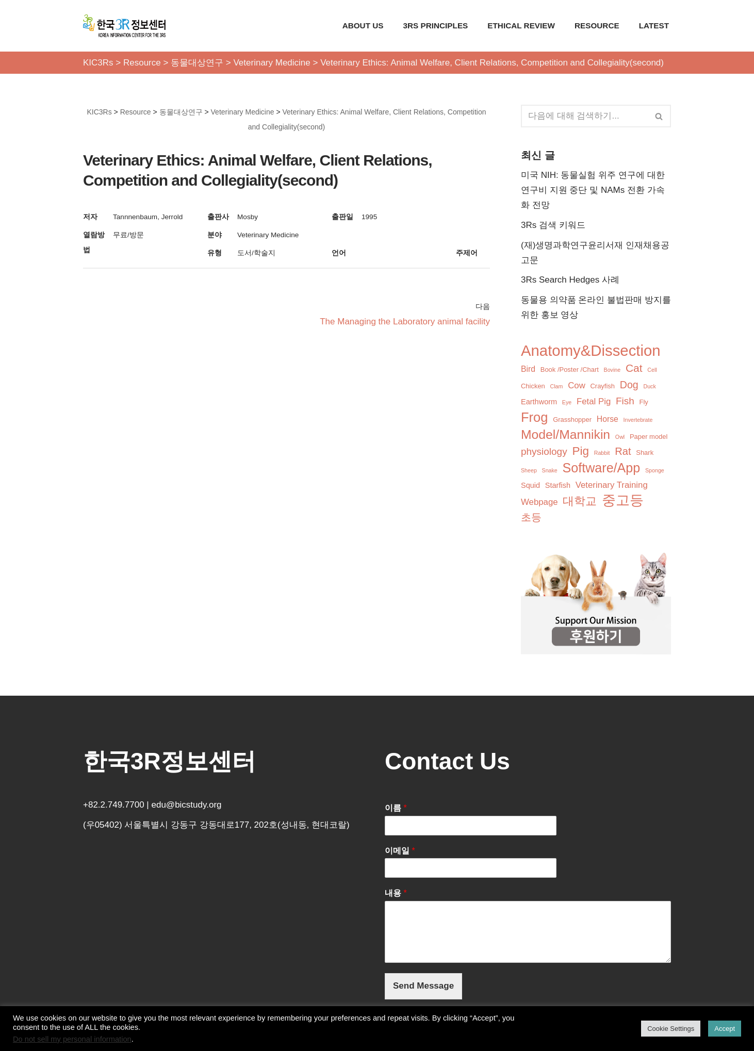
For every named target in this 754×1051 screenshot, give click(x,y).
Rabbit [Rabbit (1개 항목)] (602, 453)
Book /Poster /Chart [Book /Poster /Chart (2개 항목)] (569, 369)
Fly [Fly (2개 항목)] (644, 402)
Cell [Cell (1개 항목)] (652, 370)
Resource (597, 25)
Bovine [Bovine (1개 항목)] (612, 370)
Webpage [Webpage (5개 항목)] (539, 502)
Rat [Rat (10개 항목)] (623, 451)
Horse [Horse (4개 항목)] (607, 419)
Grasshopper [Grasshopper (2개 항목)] (572, 419)
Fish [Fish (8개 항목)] (625, 401)
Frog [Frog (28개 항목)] (534, 417)
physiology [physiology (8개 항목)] (544, 451)
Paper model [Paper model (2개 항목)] (648, 436)
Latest (654, 25)
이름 (396, 807)
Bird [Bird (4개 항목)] (528, 369)
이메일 (400, 850)
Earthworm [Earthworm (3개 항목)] (539, 402)
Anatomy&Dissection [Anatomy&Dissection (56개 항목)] (591, 350)
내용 (396, 893)
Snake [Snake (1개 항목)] (550, 470)
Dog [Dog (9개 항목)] (629, 384)
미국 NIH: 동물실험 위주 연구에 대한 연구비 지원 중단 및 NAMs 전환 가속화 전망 (593, 190)
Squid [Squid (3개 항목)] (530, 485)
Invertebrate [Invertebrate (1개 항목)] (638, 420)
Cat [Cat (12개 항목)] (634, 368)
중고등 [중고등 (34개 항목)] (623, 500)
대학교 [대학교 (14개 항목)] (580, 501)
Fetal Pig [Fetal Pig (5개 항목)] (594, 401)
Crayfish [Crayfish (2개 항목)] (603, 386)
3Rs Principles (435, 25)
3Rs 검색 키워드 (553, 225)
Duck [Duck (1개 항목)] (649, 386)
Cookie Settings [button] (670, 1028)
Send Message (423, 986)
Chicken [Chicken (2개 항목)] (533, 386)
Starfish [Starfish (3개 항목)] (557, 485)
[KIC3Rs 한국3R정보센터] (124, 25)
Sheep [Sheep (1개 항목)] (529, 470)
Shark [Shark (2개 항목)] (644, 452)
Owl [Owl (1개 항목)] (620, 437)
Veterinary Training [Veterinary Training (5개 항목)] (612, 485)
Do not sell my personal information (72, 1039)
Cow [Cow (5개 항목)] (576, 385)
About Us (363, 25)
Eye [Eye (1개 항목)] (566, 402)
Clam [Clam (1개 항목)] (556, 386)
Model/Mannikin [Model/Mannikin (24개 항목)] (565, 434)
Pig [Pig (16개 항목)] (580, 451)
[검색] (584, 116)
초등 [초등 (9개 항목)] (531, 517)
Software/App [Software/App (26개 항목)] (602, 468)
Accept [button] (724, 1028)
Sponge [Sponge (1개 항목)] (654, 470)
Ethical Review (521, 25)
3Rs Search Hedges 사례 (570, 280)
